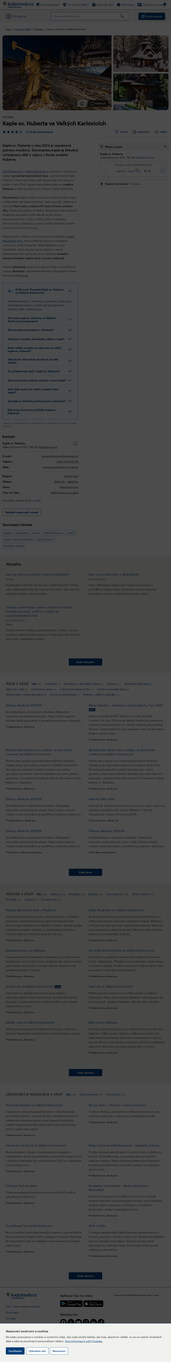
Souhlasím (15, 1350)
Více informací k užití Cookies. (84, 1341)
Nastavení (59, 1350)
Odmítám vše (37, 1350)
